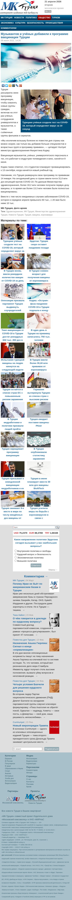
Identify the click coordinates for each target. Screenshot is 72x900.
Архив (28, 787)
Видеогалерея (11, 783)
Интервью (9, 776)
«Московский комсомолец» (14, 819)
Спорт (7, 771)
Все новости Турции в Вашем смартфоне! (21, 811)
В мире (8, 766)
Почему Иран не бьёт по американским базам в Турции (27, 587)
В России (9, 761)
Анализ (8, 773)
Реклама (29, 784)
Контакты (30, 782)
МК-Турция (6, 17)
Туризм (56, 17)
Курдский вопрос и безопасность (34, 554)
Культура (20, 23)
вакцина (36, 215)
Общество (44, 17)
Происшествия (54, 23)
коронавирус (47, 215)
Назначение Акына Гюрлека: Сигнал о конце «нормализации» (30, 646)
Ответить (36, 565)
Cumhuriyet (19, 722)
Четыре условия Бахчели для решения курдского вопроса (28, 687)
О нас (28, 779)
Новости (19, 17)
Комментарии (8, 28)
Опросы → (52, 570)
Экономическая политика (30, 557)
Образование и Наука (14, 768)
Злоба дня (9, 778)
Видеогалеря (31, 761)
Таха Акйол (19, 615)
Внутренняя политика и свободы (34, 551)
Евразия (8, 759)
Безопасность (35, 23)
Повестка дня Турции (24, 640)
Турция (28, 215)
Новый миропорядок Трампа (30, 725)
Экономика (7, 23)
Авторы (29, 773)
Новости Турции (16, 215)
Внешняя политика (27, 561)
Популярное (10, 763)
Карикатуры (31, 763)
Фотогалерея (10, 781)
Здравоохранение (14, 211)
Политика (31, 17)
